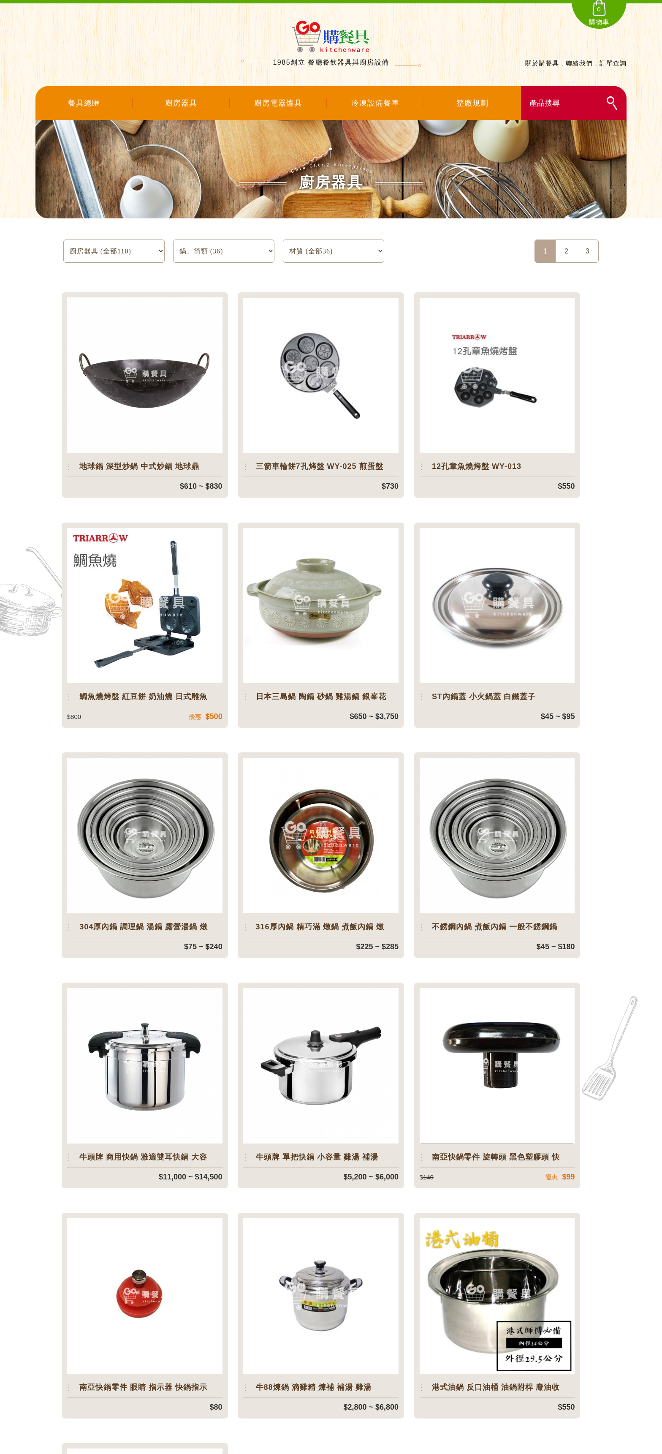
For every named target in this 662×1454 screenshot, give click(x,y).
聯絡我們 (579, 63)
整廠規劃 (472, 103)
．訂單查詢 (415, 1353)
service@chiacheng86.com (144, 1396)
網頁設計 (415, 1446)
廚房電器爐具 (278, 103)
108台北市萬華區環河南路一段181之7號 (163, 1381)
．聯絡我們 (415, 1368)
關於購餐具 (542, 63)
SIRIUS (394, 1446)
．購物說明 (415, 1383)
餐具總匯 (84, 103)
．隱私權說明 (418, 1398)
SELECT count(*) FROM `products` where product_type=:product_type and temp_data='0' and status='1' (223, 251)
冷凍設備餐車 (375, 103)
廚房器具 (181, 103)
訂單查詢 (613, 63)
